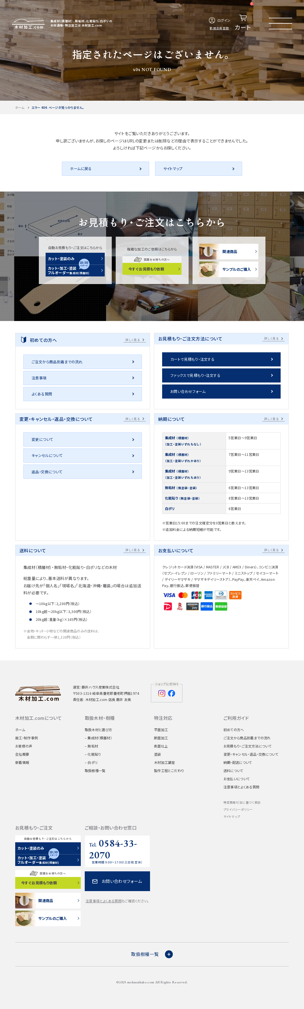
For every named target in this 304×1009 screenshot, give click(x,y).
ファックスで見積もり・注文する (195, 375)
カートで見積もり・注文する (192, 359)
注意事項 (39, 378)
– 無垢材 (91, 746)
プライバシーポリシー (238, 809)
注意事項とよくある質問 (241, 787)
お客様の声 (23, 746)
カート (244, 16)
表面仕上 (161, 746)
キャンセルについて (47, 455)
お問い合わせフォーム (187, 391)
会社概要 (22, 754)
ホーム (19, 107)
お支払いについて (236, 778)
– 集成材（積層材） (98, 737)
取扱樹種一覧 (95, 770)
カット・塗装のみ (61, 258)
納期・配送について (237, 762)
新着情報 (22, 762)
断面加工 (161, 737)
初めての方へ (233, 729)
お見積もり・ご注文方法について (247, 746)
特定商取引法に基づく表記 (242, 802)
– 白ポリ (91, 762)
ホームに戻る (81, 168)
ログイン (219, 20)
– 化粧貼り (93, 754)
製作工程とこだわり (169, 770)
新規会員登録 (219, 28)
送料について (233, 770)
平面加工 (161, 729)
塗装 (157, 754)
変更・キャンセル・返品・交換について (251, 754)
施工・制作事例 (26, 737)
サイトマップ (173, 168)
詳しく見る (133, 340)
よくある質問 (42, 394)
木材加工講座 (164, 762)
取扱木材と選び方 (98, 729)
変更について (42, 439)
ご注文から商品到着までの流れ (57, 361)
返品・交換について (47, 471)
